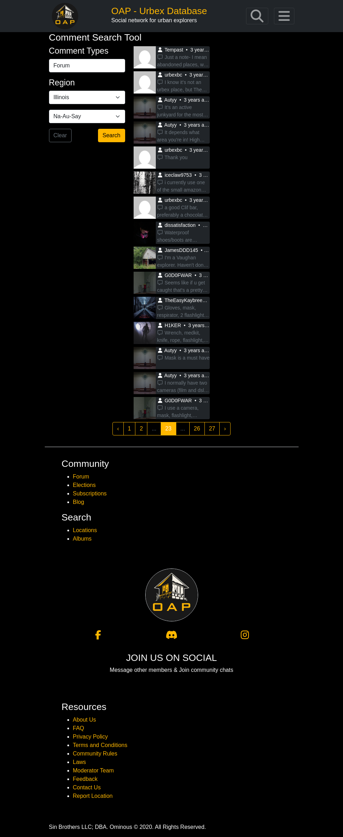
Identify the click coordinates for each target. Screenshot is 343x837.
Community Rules (95, 754)
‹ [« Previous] (118, 429)
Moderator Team (93, 770)
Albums (82, 539)
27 (212, 429)
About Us (84, 720)
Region (62, 82)
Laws (79, 762)
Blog (78, 502)
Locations (85, 530)
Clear (60, 135)
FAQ (78, 728)
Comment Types (79, 50)
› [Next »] (225, 429)
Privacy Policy (90, 737)
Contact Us (87, 787)
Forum (81, 477)
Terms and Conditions (100, 745)
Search (112, 135)
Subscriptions (90, 493)
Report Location (93, 796)
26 (197, 429)
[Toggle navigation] (257, 16)
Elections (84, 485)
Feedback (85, 779)
